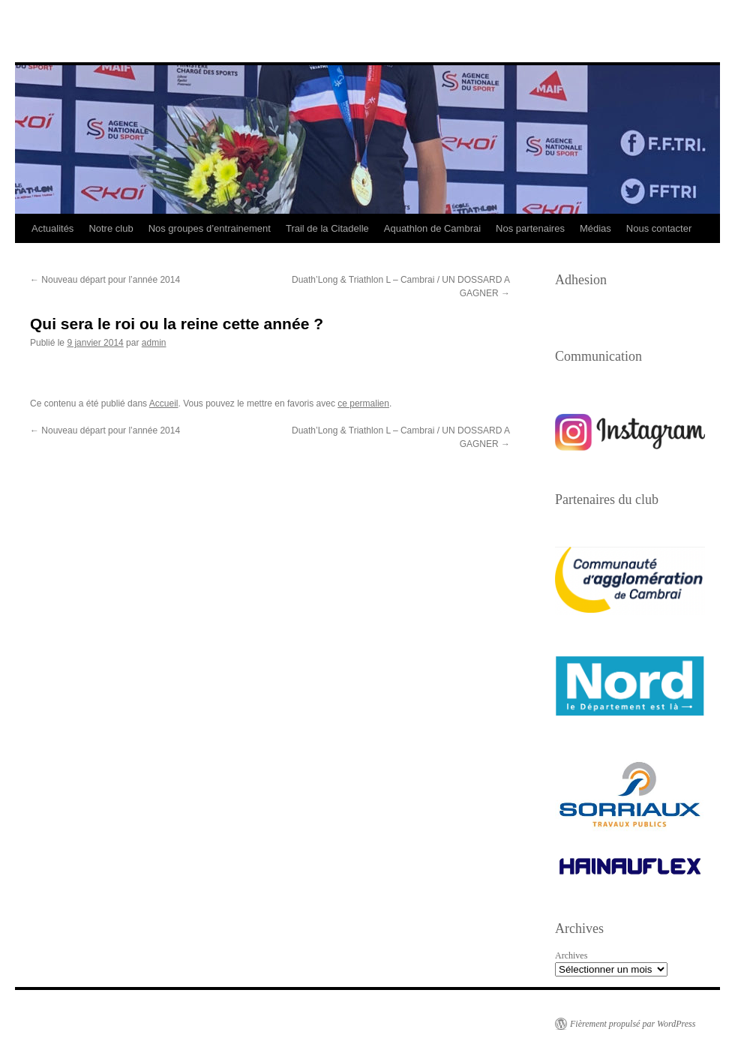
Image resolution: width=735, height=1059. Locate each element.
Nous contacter (659, 228)
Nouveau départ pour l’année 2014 (105, 279)
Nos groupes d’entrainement (209, 228)
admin (154, 343)
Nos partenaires (530, 228)
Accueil (163, 403)
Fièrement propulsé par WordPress (632, 1023)
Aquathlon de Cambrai (432, 228)
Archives (571, 955)
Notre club (110, 228)
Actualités (53, 228)
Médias (595, 228)
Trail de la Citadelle (327, 228)
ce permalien (363, 403)
